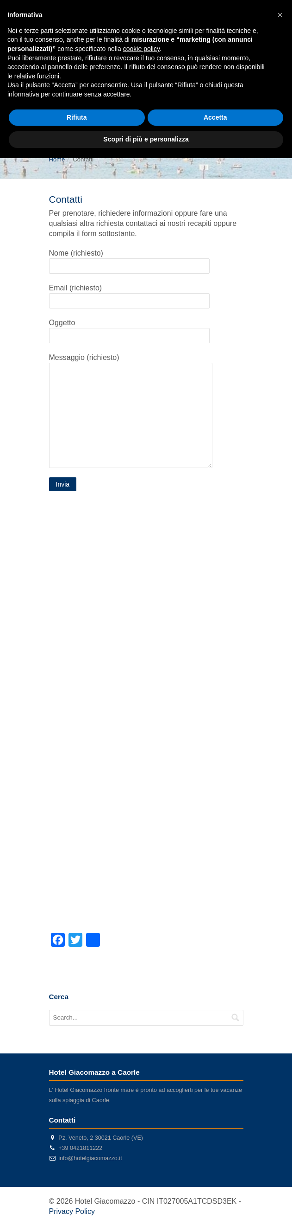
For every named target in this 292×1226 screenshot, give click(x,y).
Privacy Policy (72, 1211)
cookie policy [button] (141, 48)
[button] (280, 14)
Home (57, 159)
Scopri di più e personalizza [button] (145, 139)
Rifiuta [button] (77, 117)
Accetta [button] (215, 117)
